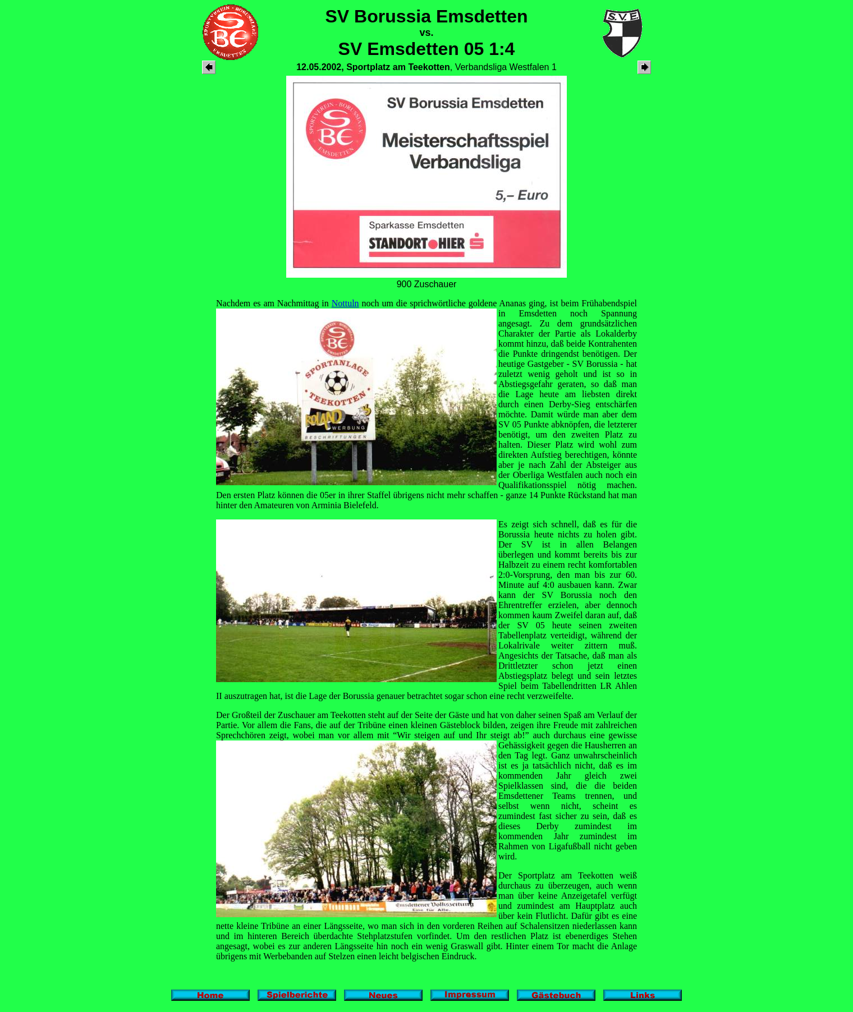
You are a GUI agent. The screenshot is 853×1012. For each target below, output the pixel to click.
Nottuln (345, 303)
